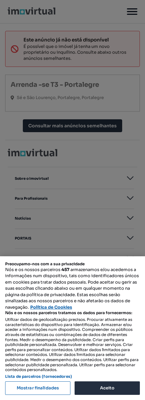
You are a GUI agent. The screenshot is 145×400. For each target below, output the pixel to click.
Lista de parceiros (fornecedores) (38, 376)
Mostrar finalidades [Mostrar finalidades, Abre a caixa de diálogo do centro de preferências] (38, 388)
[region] (72, 328)
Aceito (107, 388)
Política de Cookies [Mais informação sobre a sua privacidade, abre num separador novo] (51, 307)
